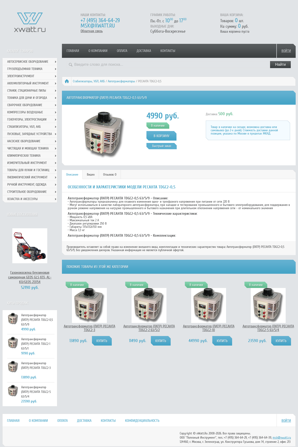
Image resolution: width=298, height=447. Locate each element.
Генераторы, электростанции (27, 119)
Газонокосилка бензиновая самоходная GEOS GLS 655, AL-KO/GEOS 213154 (29, 277)
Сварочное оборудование (24, 105)
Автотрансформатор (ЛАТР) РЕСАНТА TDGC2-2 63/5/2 (149, 328)
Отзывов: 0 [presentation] (109, 175)
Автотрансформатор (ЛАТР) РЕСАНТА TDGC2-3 (89, 328)
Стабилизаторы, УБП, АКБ (89, 81)
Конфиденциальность (142, 420)
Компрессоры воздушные (25, 112)
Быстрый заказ (161, 146)
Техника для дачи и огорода (27, 98)
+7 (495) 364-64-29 (100, 20)
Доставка (144, 51)
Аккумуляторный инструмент (28, 83)
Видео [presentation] (91, 175)
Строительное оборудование (27, 192)
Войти (286, 51)
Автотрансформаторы (121, 81)
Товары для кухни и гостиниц (28, 170)
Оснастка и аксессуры (22, 199)
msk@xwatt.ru (98, 25)
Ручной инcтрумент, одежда (26, 185)
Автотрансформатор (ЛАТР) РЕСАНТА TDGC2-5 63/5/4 (268, 328)
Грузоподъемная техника (24, 69)
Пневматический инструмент (27, 177)
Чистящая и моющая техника (28, 148)
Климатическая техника (24, 156)
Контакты (167, 51)
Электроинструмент (20, 76)
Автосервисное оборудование (27, 62)
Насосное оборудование (23, 141)
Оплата (122, 51)
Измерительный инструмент (27, 163)
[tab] (72, 174)
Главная (73, 51)
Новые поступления (22, 214)
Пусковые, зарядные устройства (29, 134)
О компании (98, 51)
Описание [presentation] (72, 175)
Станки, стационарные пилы (26, 91)
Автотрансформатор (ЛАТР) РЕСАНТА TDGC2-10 (208, 328)
